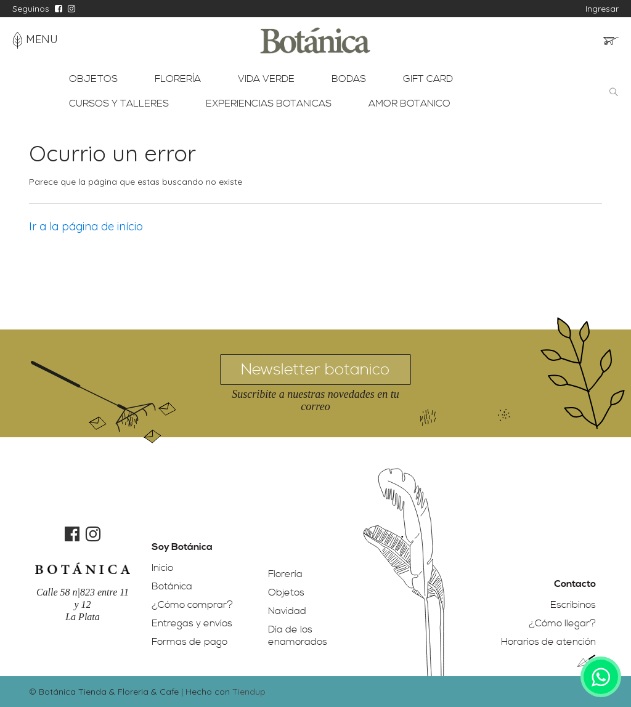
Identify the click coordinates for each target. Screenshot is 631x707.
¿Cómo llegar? (562, 623)
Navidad (287, 611)
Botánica (172, 586)
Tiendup (249, 691)
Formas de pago (189, 642)
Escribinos (573, 605)
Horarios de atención (548, 642)
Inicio (162, 568)
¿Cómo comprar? (192, 605)
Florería (285, 574)
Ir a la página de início (86, 226)
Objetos (286, 592)
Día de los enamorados (297, 635)
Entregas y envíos (192, 623)
